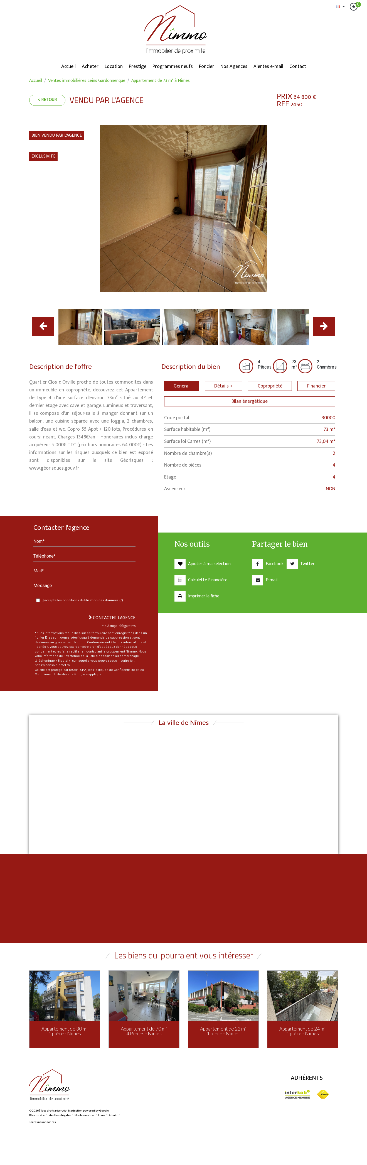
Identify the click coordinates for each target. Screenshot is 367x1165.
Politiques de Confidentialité (114, 670)
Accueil (68, 66)
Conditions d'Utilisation (52, 674)
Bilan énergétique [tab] (249, 401)
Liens (101, 1115)
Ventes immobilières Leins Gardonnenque (86, 80)
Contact (297, 66)
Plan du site (37, 1115)
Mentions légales (59, 1115)
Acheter (90, 66)
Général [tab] (181, 386)
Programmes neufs (172, 66)
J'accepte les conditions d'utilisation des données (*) (83, 600)
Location (114, 66)
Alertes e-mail (268, 66)
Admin (113, 1115)
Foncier (206, 66)
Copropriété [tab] (270, 386)
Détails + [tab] (223, 386)
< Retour (47, 100)
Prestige (137, 66)
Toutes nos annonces (42, 1122)
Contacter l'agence (112, 618)
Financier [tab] (316, 386)
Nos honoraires (84, 1115)
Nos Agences (233, 66)
